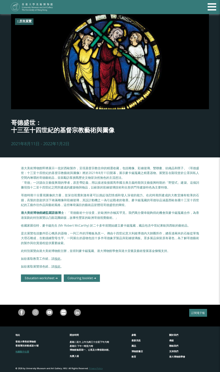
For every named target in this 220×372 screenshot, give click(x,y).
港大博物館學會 (177, 356)
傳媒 (171, 340)
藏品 (134, 345)
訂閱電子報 (198, 313)
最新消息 (136, 340)
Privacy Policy (96, 368)
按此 (57, 259)
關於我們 (173, 335)
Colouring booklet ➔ (82, 278)
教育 (134, 356)
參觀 (134, 335)
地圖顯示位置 (22, 351)
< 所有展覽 (24, 21)
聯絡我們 (173, 345)
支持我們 (173, 351)
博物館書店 (137, 351)
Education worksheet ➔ (41, 278)
